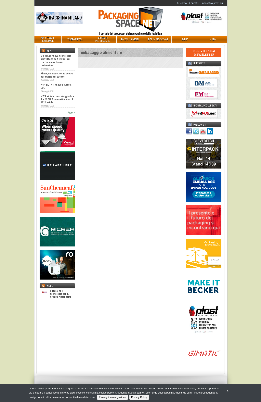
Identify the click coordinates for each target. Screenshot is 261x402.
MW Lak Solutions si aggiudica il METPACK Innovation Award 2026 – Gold (57, 99)
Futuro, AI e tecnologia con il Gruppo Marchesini (55, 293)
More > (71, 113)
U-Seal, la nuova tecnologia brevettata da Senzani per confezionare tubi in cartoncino (56, 60)
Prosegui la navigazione (112, 397)
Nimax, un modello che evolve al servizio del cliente (57, 75)
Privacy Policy (139, 397)
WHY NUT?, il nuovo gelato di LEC (56, 86)
